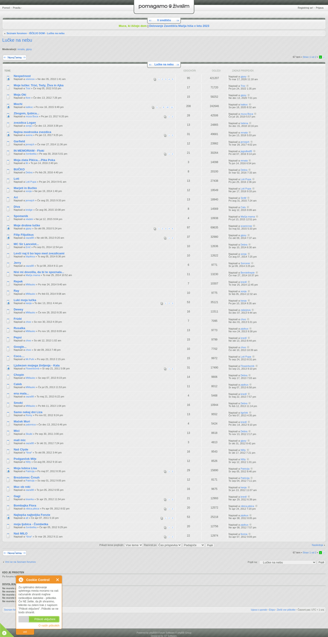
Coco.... (19, 356)
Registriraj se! (305, 7)
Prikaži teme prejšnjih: (121, 545)
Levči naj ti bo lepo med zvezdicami (39, 253)
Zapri (57, 579)
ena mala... (21, 393)
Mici (17, 430)
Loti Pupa (31, 181)
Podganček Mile (25, 458)
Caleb (18, 384)
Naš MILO (21, 533)
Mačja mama (248, 216)
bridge (29, 209)
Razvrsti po (163, 545)
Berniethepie (248, 272)
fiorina (244, 534)
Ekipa (272, 610)
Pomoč (6, 7)
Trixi (28, 88)
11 (172, 107)
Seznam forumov (17, 33)
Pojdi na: (253, 562)
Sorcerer (245, 263)
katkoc (29, 107)
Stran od (309, 57)
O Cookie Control (20, 579)
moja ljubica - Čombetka (31, 524)
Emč (28, 247)
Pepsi (18, 337)
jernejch (30, 144)
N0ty (243, 450)
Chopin (19, 374)
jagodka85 (246, 151)
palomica (31, 424)
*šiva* (29, 452)
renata (21, 49)
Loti (16, 178)
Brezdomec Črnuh (27, 477)
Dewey (18, 309)
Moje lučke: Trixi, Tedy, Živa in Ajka (39, 85)
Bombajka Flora (25, 505)
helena (244, 123)
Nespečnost (22, 76)
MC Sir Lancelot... (26, 244)
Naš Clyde (21, 449)
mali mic (20, 440)
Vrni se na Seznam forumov (20, 561)
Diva (17, 206)
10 (167, 107)
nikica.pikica (32, 508)
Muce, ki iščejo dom (133, 26)
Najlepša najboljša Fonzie (32, 515)
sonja (29, 125)
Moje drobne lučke (27, 225)
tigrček (244, 412)
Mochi (18, 104)
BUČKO (19, 169)
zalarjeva (246, 310)
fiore (28, 97)
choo (28, 321)
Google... (20, 346)
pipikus (244, 328)
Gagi (17, 496)
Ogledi (216, 70)
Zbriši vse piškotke (286, 610)
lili (27, 163)
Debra (29, 172)
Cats (243, 207)
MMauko (30, 284)
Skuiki (29, 433)
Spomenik (21, 216)
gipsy (29, 49)
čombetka (31, 153)
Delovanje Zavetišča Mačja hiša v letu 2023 (179, 26)
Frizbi (18, 318)
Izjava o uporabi (259, 610)
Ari (16, 197)
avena (29, 135)
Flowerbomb (33, 368)
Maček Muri (22, 421)
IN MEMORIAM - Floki (29, 150)
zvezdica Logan (25, 122)
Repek (18, 281)
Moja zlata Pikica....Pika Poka (34, 160)
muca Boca (32, 116)
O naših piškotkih (48, 625)
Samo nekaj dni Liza (28, 412)
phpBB (152, 633)
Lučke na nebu (55, 33)
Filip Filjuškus (24, 234)
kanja (29, 303)
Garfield (19, 141)
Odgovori (189, 70)
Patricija (30, 471)
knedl (243, 282)
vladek (29, 219)
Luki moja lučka (25, 300)
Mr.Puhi (30, 359)
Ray (16, 290)
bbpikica (30, 256)
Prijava (319, 7)
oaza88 (30, 237)
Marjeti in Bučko (25, 188)
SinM (243, 198)
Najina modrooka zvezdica (32, 132)
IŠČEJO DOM (37, 33)
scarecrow (246, 226)
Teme (7, 70)
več (25, 631)
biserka (30, 499)
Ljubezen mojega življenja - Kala (37, 365)
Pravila (16, 7)
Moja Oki (20, 94)
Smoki (18, 402)
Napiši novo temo (14, 57)
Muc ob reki (22, 487)
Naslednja (317, 545)
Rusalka (19, 328)
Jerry (17, 262)
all (27, 518)
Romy (29, 415)
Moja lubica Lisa (25, 468)
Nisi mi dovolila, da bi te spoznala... (39, 272)
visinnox (30, 79)
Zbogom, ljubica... (26, 113)
